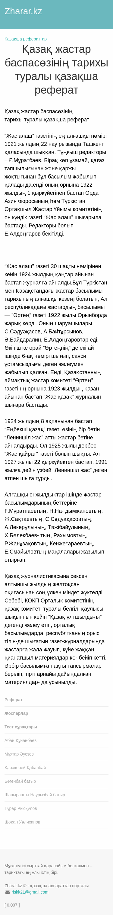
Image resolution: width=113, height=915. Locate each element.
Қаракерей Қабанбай (25, 767)
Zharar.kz (23, 11)
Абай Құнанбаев (21, 740)
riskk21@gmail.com (29, 892)
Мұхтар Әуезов (19, 754)
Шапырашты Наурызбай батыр (35, 794)
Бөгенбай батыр (20, 781)
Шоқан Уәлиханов (22, 822)
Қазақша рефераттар (26, 39)
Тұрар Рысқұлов (21, 808)
